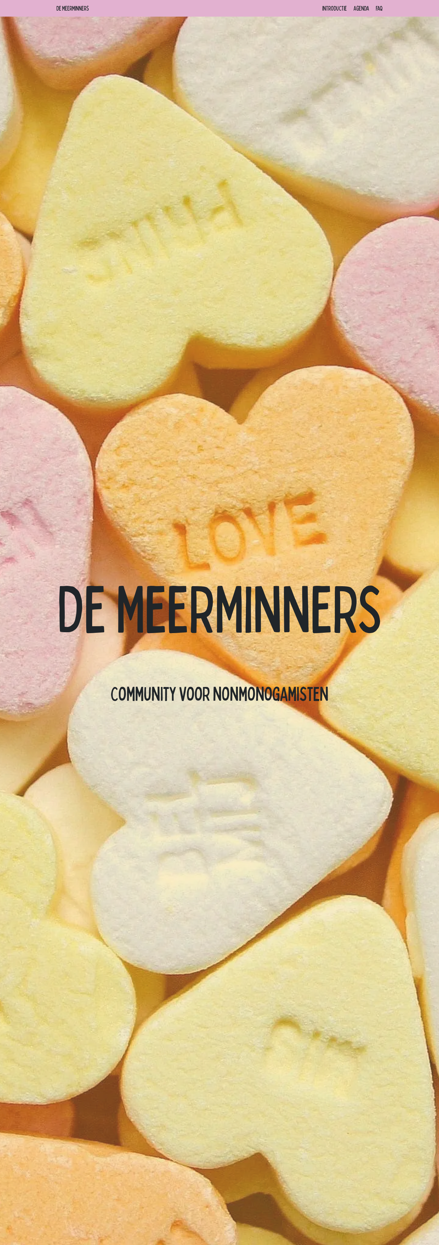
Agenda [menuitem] (361, 8)
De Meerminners (72, 8)
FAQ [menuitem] (379, 8)
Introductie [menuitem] (334, 8)
